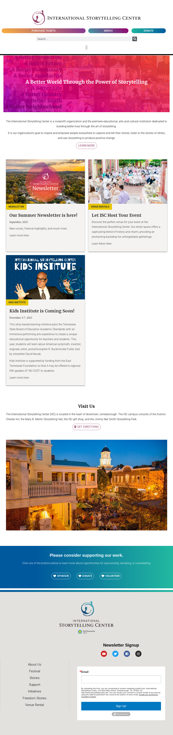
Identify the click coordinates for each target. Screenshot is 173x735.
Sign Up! (121, 706)
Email (85, 672)
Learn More (86, 145)
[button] (86, 47)
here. (26, 235)
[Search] (134, 39)
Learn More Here (101, 243)
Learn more (16, 235)
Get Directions (88, 426)
